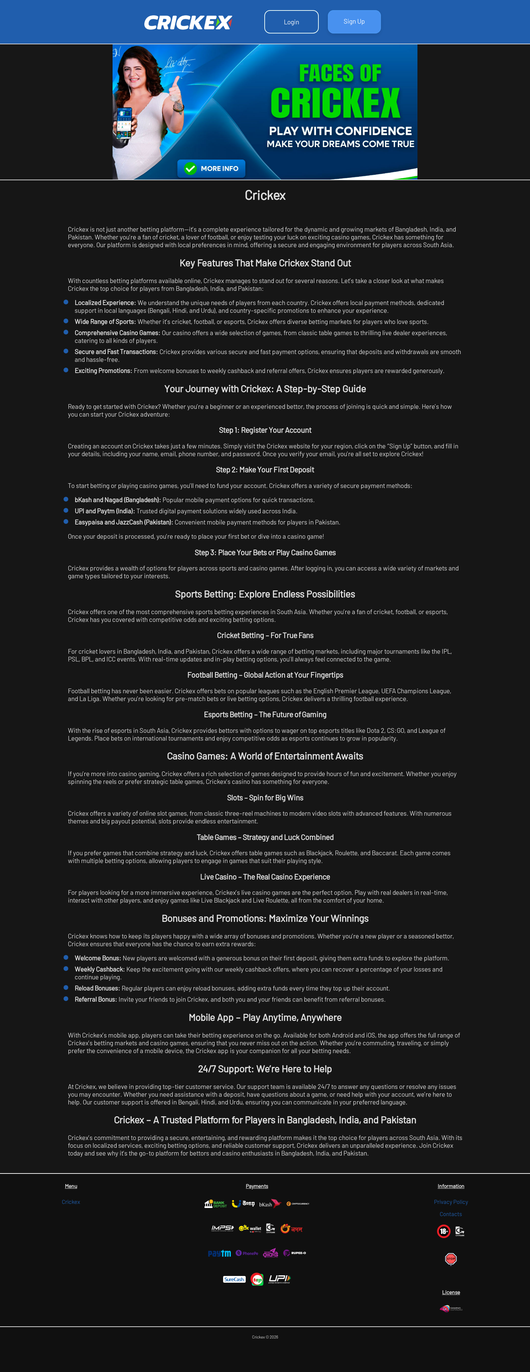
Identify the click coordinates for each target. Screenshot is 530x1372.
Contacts (451, 1213)
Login (291, 22)
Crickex (71, 1201)
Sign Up (354, 21)
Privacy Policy (451, 1201)
